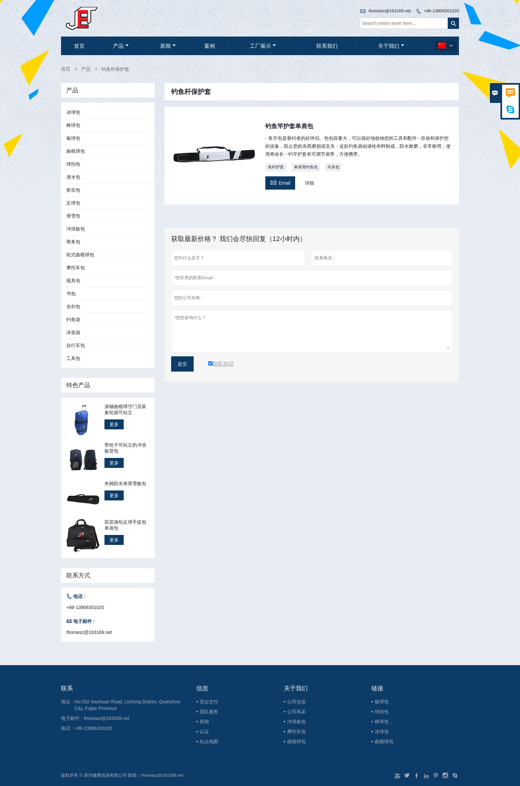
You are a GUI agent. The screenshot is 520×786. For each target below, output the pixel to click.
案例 (209, 46)
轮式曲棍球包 (80, 254)
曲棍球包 (75, 151)
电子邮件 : (71, 718)
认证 (204, 731)
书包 (71, 293)
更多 (114, 424)
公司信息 (296, 701)
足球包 (73, 203)
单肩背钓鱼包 (306, 167)
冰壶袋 (73, 332)
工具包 (73, 358)
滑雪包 (73, 215)
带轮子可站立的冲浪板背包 (125, 448)
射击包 (73, 190)
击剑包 (73, 306)
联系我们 (327, 46)
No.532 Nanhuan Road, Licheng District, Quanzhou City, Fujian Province (127, 705)
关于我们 (391, 46)
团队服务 (209, 711)
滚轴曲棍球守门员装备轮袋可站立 (125, 409)
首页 (79, 46)
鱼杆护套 (276, 167)
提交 (182, 364)
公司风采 (296, 711)
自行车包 (75, 345)
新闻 (168, 46)
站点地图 (209, 741)
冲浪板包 (75, 228)
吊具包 (333, 167)
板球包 (73, 138)
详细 (309, 183)
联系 (67, 688)
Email (280, 182)
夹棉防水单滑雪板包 (125, 483)
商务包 (73, 241)
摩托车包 (75, 267)
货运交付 (209, 701)
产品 (121, 46)
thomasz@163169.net (390, 10)
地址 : (67, 701)
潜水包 (73, 177)
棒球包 (73, 125)
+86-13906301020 (441, 10)
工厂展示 (263, 46)
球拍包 (73, 164)
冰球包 (73, 112)
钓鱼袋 (73, 319)
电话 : (67, 728)
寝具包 (73, 280)
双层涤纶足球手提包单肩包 (125, 525)
